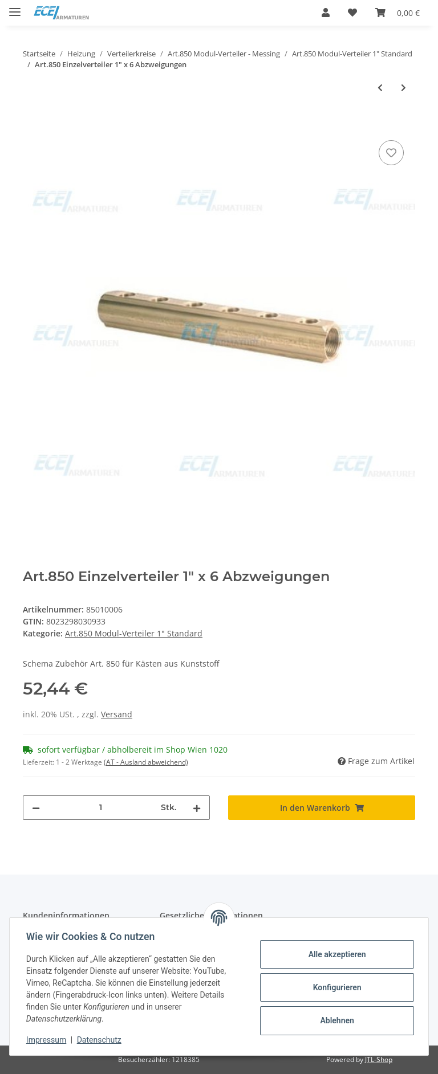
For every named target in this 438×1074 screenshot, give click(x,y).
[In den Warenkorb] (32, 125)
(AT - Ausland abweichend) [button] (146, 762)
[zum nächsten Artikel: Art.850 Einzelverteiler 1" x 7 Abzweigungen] (403, 87)
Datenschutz (101, 1039)
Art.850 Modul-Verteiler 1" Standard (133, 633)
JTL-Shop (378, 1059)
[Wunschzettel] (352, 12)
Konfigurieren (335, 987)
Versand (116, 714)
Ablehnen (335, 1020)
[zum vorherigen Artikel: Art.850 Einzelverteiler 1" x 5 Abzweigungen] (380, 87)
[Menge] (100, 807)
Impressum (48, 1039)
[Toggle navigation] (15, 7)
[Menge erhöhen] (196, 807)
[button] (326, 12)
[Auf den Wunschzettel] (391, 152)
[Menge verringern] (35, 807)
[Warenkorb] (397, 12)
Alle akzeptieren (335, 954)
